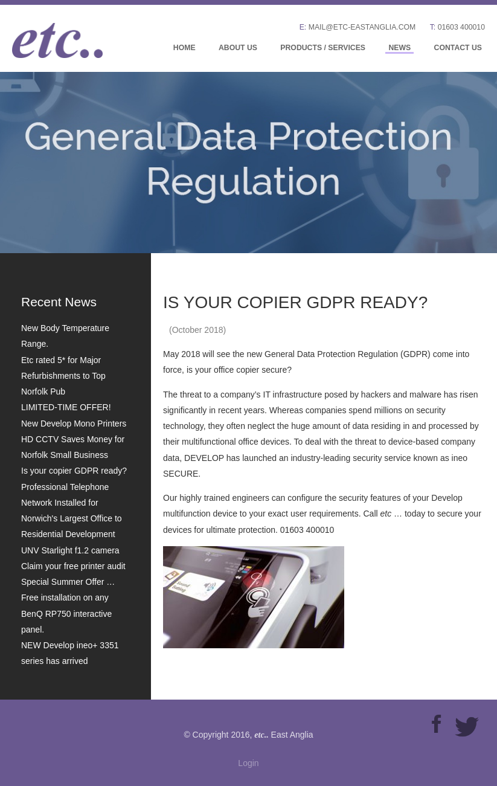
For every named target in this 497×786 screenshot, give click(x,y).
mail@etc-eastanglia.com (362, 27)
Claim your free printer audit (73, 566)
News (399, 47)
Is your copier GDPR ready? (74, 470)
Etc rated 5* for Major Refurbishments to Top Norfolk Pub (63, 376)
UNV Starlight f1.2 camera (70, 550)
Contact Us (458, 47)
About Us (238, 47)
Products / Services (322, 47)
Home (184, 47)
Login (248, 763)
